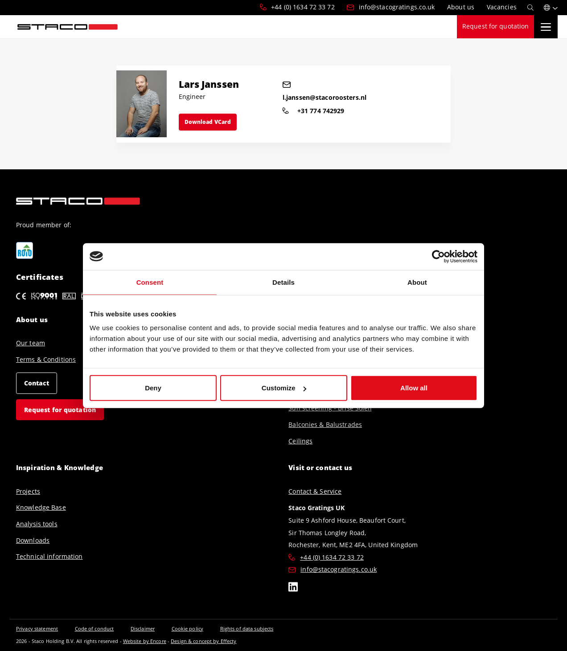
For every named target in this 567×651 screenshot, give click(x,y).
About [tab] (417, 282)
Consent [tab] (150, 282)
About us (32, 319)
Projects (28, 491)
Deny (153, 388)
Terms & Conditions (46, 360)
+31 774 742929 (314, 110)
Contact (36, 382)
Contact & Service (314, 491)
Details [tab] (283, 282)
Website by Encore (144, 641)
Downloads (32, 540)
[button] (551, 7)
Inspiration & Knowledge (59, 467)
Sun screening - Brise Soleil (329, 408)
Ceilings (300, 441)
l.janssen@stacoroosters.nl (322, 92)
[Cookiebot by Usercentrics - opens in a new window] (438, 256)
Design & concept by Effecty (203, 641)
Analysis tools (37, 524)
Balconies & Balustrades (325, 425)
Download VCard (208, 121)
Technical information (49, 557)
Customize (284, 388)
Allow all (413, 388)
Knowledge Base (41, 508)
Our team (30, 343)
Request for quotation (495, 26)
